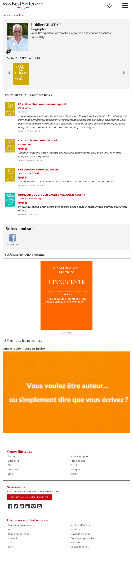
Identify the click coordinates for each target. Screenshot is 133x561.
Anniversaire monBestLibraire (24, 353)
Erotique (75, 474)
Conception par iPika (82, 543)
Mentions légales (80, 530)
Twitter (16, 511)
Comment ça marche (20, 530)
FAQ (10, 534)
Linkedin (27, 511)
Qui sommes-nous (18, 539)
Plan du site (76, 547)
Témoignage (77, 465)
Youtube (21, 511)
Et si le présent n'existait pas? (37, 142)
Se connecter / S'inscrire (109, 5)
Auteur (20, 15)
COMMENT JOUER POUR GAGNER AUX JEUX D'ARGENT (52, 197)
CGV (10, 552)
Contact (12, 543)
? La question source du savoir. (38, 172)
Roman (12, 460)
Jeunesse (13, 474)
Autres (74, 478)
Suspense (13, 465)
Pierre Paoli (24, 146)
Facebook (12, 244)
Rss (39, 511)
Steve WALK (24, 108)
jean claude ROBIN (28, 176)
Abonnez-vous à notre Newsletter (29, 502)
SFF (9, 469)
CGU (10, 547)
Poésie (74, 469)
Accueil (8, 15)
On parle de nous (80, 539)
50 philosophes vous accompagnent (42, 104)
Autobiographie (79, 460)
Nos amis (75, 534)
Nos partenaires (79, 552)
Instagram (33, 511)
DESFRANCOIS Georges (31, 201)
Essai (11, 478)
